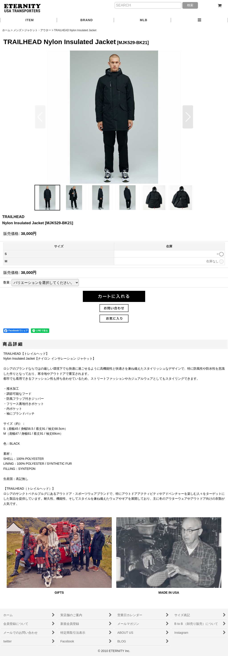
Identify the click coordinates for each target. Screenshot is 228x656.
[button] (199, 20)
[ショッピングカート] (220, 5)
